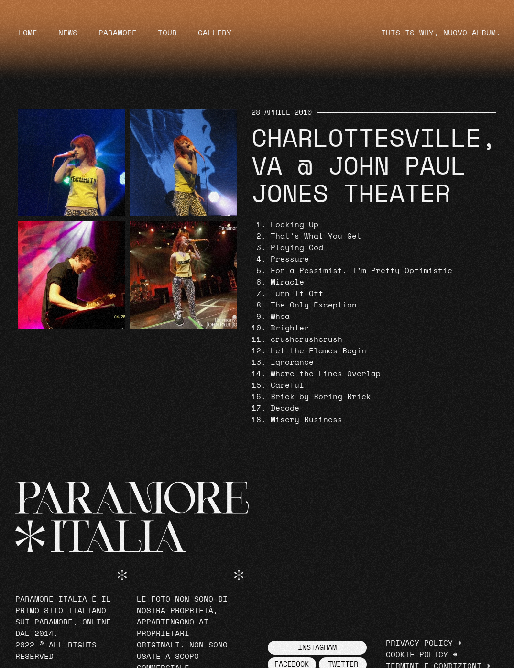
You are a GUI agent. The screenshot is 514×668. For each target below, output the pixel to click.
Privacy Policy (419, 643)
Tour (167, 33)
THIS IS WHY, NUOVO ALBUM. (441, 33)
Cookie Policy (417, 654)
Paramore (117, 33)
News (67, 33)
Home (27, 33)
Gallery (214, 33)
